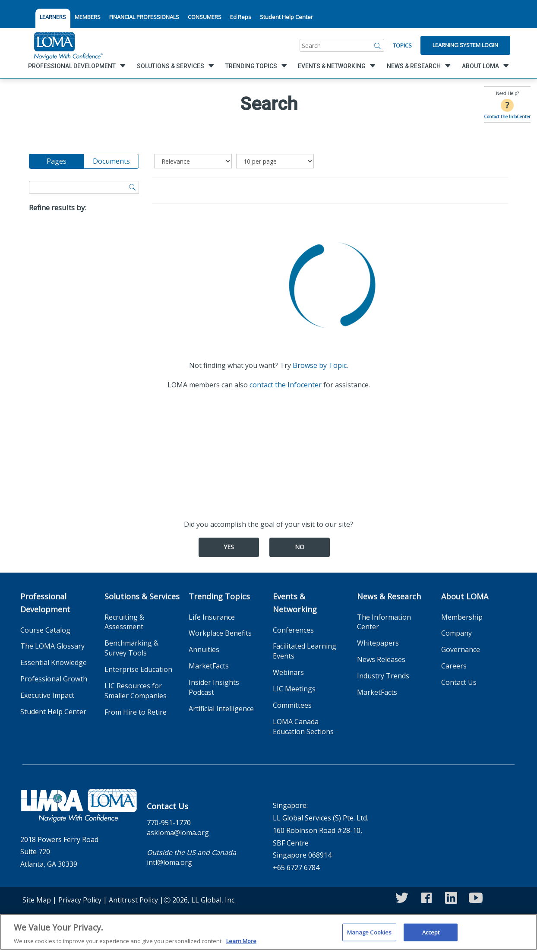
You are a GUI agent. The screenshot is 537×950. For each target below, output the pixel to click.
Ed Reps (240, 17)
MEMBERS (88, 17)
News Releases (381, 659)
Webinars (288, 672)
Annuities (204, 649)
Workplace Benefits (220, 633)
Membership (462, 617)
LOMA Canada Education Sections (303, 726)
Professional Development (45, 602)
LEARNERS (53, 17)
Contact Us (459, 682)
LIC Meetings (294, 689)
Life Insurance (212, 617)
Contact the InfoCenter (507, 117)
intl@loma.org (169, 862)
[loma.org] (68, 45)
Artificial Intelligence (221, 708)
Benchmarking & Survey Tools (131, 648)
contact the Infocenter (286, 385)
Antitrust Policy (133, 900)
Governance (460, 649)
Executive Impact (47, 695)
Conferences (293, 630)
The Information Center (384, 622)
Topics (402, 45)
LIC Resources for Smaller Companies (135, 690)
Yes (229, 547)
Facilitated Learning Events (304, 651)
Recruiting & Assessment (124, 622)
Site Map (36, 900)
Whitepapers (378, 643)
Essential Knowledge (53, 662)
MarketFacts (209, 666)
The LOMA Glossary (52, 646)
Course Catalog (45, 630)
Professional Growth (53, 679)
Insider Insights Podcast (214, 687)
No (299, 547)
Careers (454, 666)
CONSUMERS (204, 17)
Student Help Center (286, 17)
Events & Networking (295, 602)
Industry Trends (383, 676)
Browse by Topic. (320, 365)
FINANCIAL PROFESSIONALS (144, 17)
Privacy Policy (79, 900)
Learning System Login (465, 45)
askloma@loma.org (178, 832)
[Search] (377, 45)
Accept (431, 936)
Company (456, 633)
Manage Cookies (369, 936)
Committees (292, 705)
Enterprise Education (138, 669)
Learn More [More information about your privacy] (241, 945)
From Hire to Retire (135, 712)
